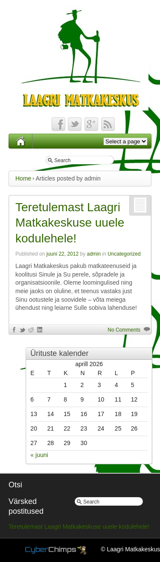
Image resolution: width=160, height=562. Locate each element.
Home (23, 178)
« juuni (39, 454)
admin (94, 254)
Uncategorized (124, 254)
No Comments (124, 330)
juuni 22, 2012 (63, 254)
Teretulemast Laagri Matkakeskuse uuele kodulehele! (69, 223)
